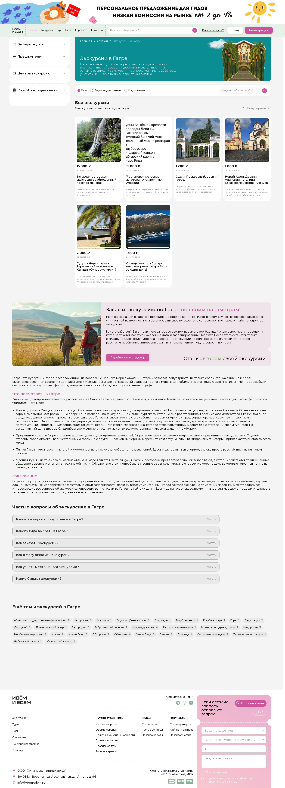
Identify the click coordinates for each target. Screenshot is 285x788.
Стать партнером (180, 724)
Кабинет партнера (181, 729)
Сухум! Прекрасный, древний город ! (198, 178)
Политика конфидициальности (115, 735)
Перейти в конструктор (127, 357)
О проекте (80, 30)
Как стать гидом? (213, 30)
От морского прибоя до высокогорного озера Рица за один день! (146, 266)
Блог (68, 30)
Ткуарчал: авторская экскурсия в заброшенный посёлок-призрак (96, 180)
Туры (59, 30)
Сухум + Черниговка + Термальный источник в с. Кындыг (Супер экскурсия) (96, 266)
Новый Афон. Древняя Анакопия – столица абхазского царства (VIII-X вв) (247, 180)
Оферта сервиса (106, 729)
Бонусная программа (25, 744)
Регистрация (258, 30)
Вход (235, 30)
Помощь (95, 30)
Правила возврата (107, 740)
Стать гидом (149, 724)
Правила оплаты (106, 746)
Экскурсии (47, 30)
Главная (32, 30)
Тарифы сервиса (106, 751)
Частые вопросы (106, 724)
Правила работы (152, 735)
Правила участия (180, 735)
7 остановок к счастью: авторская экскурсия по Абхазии (144, 180)
